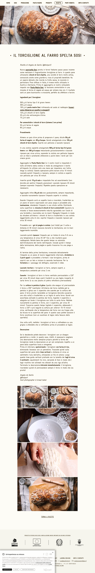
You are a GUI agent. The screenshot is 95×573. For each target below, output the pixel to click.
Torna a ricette (47, 517)
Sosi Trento (47, 25)
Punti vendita (69, 3)
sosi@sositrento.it (65, 561)
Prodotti (49, 3)
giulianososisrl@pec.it (80, 561)
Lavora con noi (65, 558)
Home (8, 3)
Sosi (15, 3)
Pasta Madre (37, 3)
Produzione (25, 3)
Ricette (58, 3)
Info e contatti (83, 3)
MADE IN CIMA (60, 565)
